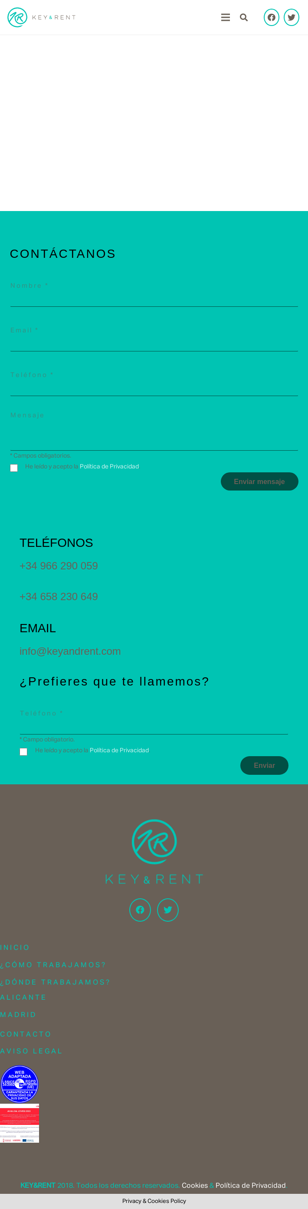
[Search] (243, 17)
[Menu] (225, 17)
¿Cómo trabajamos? (53, 965)
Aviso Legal (31, 1051)
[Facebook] (271, 17)
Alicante (23, 997)
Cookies (195, 1186)
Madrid (18, 1015)
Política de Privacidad (109, 467)
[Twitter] (291, 17)
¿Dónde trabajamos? (55, 982)
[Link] (41, 17)
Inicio (15, 948)
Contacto (26, 1034)
